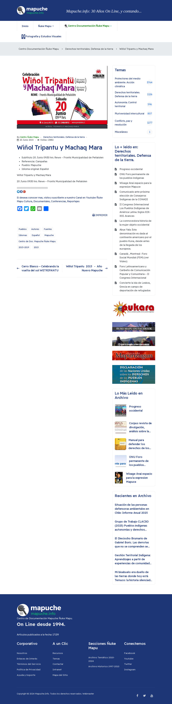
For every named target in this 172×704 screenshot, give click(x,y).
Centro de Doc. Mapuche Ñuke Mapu (37, 241)
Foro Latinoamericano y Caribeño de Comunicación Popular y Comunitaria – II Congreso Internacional (135, 272)
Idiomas (23, 235)
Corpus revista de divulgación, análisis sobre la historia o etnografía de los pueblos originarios (140, 427)
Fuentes (48, 229)
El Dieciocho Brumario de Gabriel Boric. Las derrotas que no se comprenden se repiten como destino (132, 542)
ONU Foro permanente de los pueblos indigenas (134, 176)
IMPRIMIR (99, 215)
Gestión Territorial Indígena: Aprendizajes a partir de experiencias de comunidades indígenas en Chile (134, 559)
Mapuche (49, 235)
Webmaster (88, 693)
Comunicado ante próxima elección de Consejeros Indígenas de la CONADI (134, 195)
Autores (35, 229)
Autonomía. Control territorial (134, 104)
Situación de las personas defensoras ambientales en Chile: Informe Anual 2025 (132, 508)
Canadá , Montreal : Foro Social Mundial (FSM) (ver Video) (134, 257)
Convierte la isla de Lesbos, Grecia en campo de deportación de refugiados (135, 286)
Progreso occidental (131, 169)
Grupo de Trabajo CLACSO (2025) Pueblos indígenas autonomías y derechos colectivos (132, 526)
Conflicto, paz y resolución (134, 122)
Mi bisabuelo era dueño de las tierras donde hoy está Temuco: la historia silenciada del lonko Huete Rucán (133, 576)
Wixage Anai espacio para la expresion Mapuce (135, 184)
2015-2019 (24, 247)
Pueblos (23, 229)
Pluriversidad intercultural (134, 114)
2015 (36, 247)
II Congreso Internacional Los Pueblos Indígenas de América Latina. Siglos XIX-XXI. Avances (135, 210)
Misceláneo (134, 132)
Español (36, 235)
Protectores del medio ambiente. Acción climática (134, 82)
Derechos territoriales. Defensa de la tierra (64, 137)
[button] (46, 26)
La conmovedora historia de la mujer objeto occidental (135, 222)
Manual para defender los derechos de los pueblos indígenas (139, 444)
